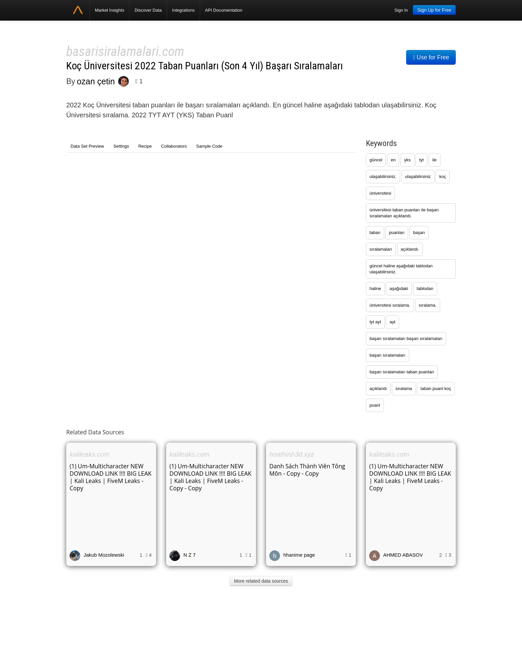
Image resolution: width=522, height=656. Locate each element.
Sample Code (209, 146)
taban (375, 232)
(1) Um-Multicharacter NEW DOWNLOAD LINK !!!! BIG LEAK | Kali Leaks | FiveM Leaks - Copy (110, 477)
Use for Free (431, 57)
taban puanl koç (435, 388)
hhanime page (299, 555)
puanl (375, 405)
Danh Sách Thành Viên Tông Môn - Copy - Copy (307, 469)
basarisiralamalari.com (125, 51)
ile (434, 159)
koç (442, 176)
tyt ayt (375, 321)
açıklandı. (410, 249)
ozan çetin (96, 81)
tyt (421, 159)
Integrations (183, 10)
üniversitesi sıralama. (390, 305)
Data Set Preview (87, 146)
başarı (419, 232)
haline (375, 288)
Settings (121, 146)
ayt (392, 321)
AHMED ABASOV (403, 555)
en (393, 159)
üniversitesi (380, 193)
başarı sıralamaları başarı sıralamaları (406, 338)
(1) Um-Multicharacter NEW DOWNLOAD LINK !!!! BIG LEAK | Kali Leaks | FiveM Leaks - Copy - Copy (210, 477)
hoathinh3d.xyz (291, 454)
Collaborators (174, 146)
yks (407, 159)
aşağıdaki (399, 288)
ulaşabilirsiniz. (383, 176)
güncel (376, 159)
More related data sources (261, 581)
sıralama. (427, 305)
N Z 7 (189, 555)
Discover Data (148, 10)
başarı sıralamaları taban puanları (402, 371)
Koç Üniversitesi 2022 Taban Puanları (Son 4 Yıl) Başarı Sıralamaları (204, 66)
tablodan (425, 288)
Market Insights (109, 10)
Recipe (144, 146)
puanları (396, 232)
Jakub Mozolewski (104, 555)
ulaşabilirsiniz (418, 176)
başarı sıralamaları (387, 355)
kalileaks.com (90, 454)
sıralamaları (381, 249)
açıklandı (378, 388)
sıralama (403, 388)
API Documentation (223, 10)
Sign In (401, 10)
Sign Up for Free (434, 10)
